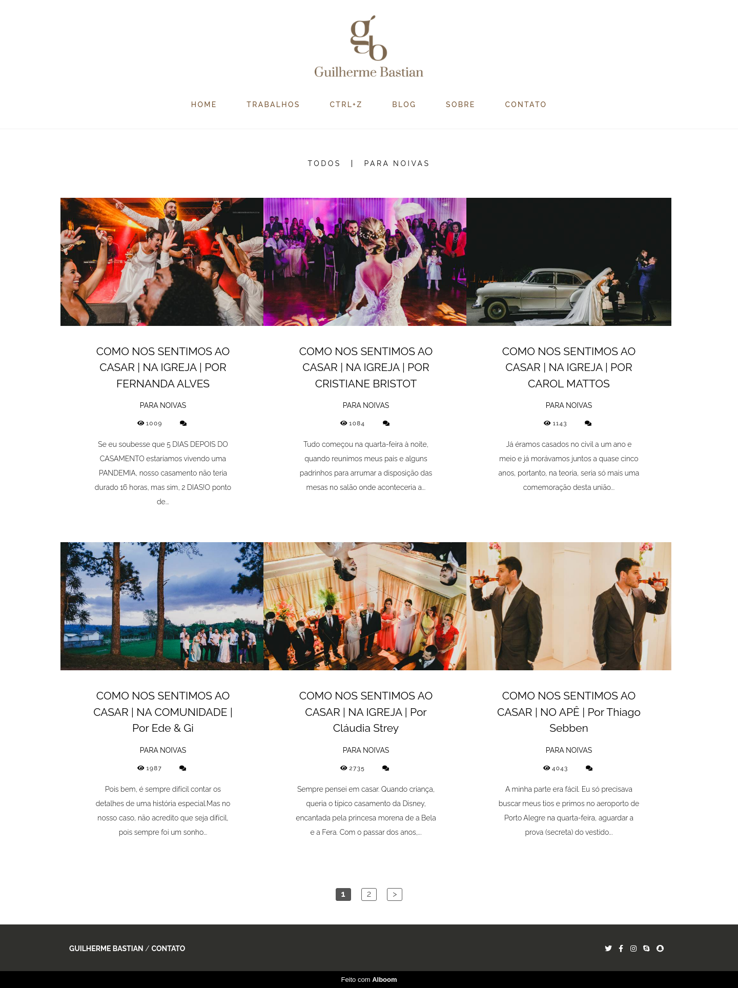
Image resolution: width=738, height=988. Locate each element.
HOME (204, 104)
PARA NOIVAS (397, 163)
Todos (324, 163)
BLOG (404, 104)
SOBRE (461, 104)
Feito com (369, 979)
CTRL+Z (346, 104)
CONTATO (526, 104)
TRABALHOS (273, 104)
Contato (168, 948)
